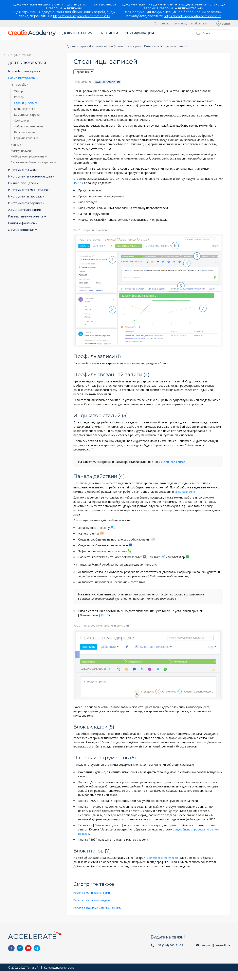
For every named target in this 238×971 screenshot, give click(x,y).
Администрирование (25, 210)
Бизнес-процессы (22, 183)
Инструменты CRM (23, 170)
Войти (226, 23)
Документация (77, 33)
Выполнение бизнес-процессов (32, 162)
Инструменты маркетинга (28, 190)
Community (180, 23)
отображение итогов (164, 857)
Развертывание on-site (26, 216)
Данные (16, 145)
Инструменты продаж (25, 196)
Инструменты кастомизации (30, 176)
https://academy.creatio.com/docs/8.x (81, 16)
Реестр (19, 97)
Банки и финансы (22, 223)
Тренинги (108, 33)
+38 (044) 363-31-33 (169, 945)
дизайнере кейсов (173, 461)
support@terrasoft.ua (216, 945)
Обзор (18, 91)
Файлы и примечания (28, 126)
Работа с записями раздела (92, 900)
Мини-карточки (24, 109)
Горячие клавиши (26, 138)
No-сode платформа (23, 71)
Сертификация (139, 33)
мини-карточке (185, 491)
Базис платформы (128, 46)
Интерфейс (152, 46)
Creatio (165, 23)
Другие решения (21, 230)
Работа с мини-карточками (92, 892)
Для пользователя (101, 46)
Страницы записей (26, 103)
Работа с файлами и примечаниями (98, 907)
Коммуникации (21, 150)
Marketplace (199, 23)
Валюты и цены (24, 132)
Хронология (22, 120)
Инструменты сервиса (25, 203)
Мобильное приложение (28, 156)
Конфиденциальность (59, 967)
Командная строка (27, 115)
